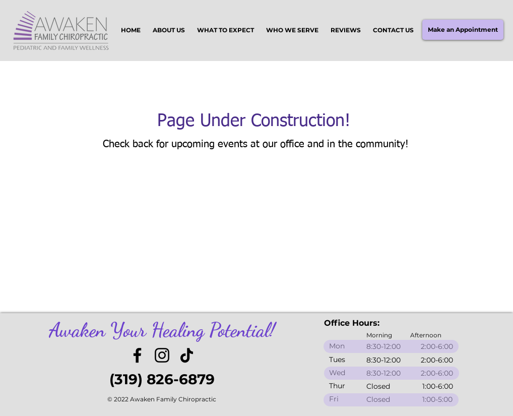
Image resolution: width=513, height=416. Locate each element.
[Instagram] (162, 355)
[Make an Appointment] (462, 30)
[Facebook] (137, 355)
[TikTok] (187, 355)
